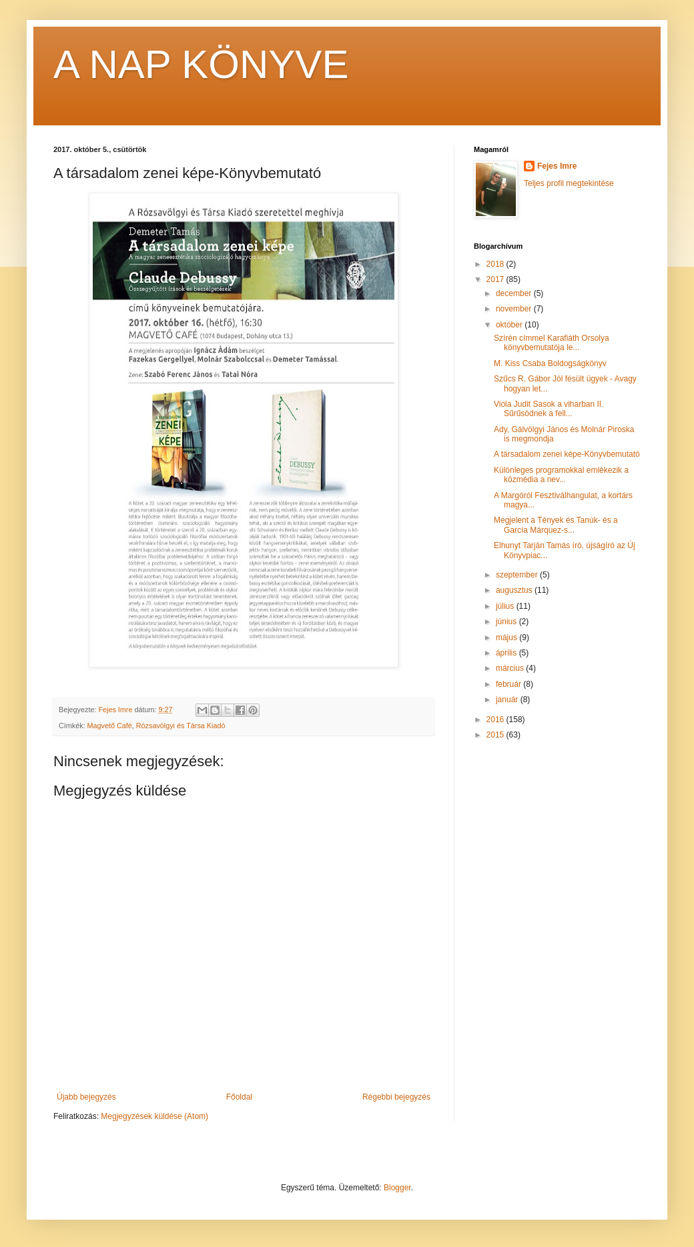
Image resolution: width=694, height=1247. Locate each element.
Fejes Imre (557, 166)
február (509, 684)
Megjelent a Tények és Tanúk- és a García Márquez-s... (556, 524)
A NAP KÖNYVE (200, 64)
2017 (496, 279)
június (507, 621)
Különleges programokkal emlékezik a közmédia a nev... (561, 474)
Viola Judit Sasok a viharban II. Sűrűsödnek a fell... (549, 408)
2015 (496, 735)
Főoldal (239, 1097)
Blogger (397, 1187)
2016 (496, 719)
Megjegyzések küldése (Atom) (154, 1116)
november (515, 308)
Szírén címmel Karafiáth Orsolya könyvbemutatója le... (551, 342)
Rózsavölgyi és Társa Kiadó (181, 726)
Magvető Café (109, 726)
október (510, 324)
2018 (496, 264)
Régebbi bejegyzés (396, 1097)
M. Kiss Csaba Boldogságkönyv (550, 363)
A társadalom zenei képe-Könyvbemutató (567, 454)
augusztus (515, 590)
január (508, 699)
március (511, 668)
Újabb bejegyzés (86, 1097)
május (507, 637)
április (507, 653)
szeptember (518, 574)
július (506, 606)
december (515, 293)
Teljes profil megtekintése (569, 183)
